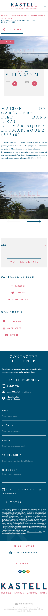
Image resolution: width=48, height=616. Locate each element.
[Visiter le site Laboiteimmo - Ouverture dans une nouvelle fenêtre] (24, 604)
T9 (9, 18)
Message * (10, 470)
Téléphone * (12, 455)
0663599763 (13, 386)
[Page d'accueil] (24, 6)
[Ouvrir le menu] (45, 5)
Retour (12, 29)
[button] (39, 221)
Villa (3, 18)
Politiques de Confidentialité (34, 531)
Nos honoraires (8, 609)
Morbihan (23, 15)
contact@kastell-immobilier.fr (19, 392)
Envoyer (14, 502)
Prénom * (9, 426)
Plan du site (17, 609)
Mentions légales (27, 609)
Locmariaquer (36, 15)
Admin (35, 609)
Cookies (29, 611)
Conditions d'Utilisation (8, 533)
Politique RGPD (21, 611)
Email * (7, 441)
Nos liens (40, 609)
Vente (13, 15)
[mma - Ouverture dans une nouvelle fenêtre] (24, 571)
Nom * (6, 411)
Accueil (5, 15)
